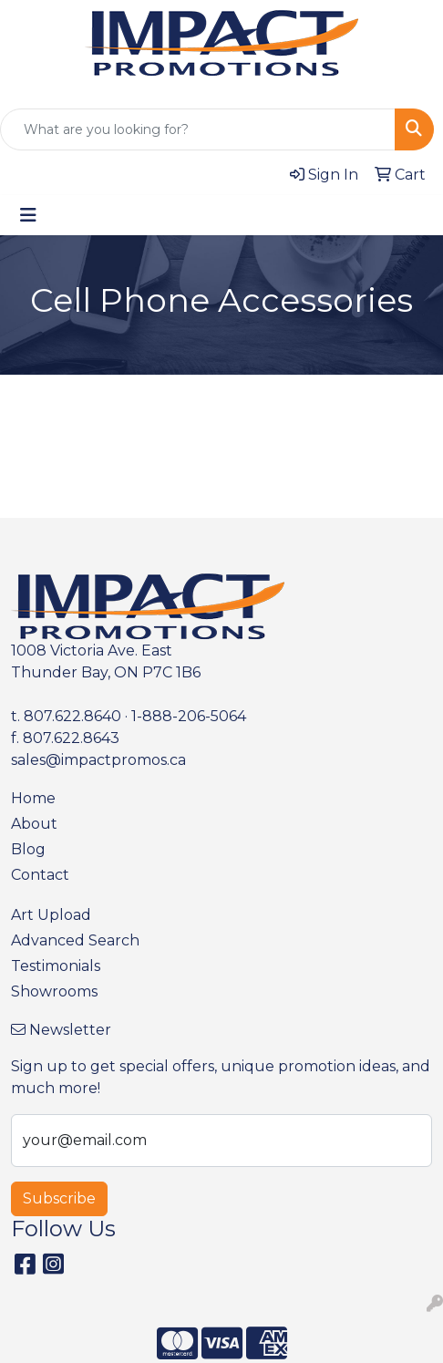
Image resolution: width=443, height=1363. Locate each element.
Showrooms (54, 991)
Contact (40, 874)
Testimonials (55, 966)
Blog (28, 849)
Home (33, 798)
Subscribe (59, 1198)
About (34, 823)
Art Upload (51, 915)
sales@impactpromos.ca (98, 760)
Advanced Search (75, 940)
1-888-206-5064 (188, 716)
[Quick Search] (198, 129)
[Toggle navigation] (28, 215)
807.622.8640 (72, 716)
